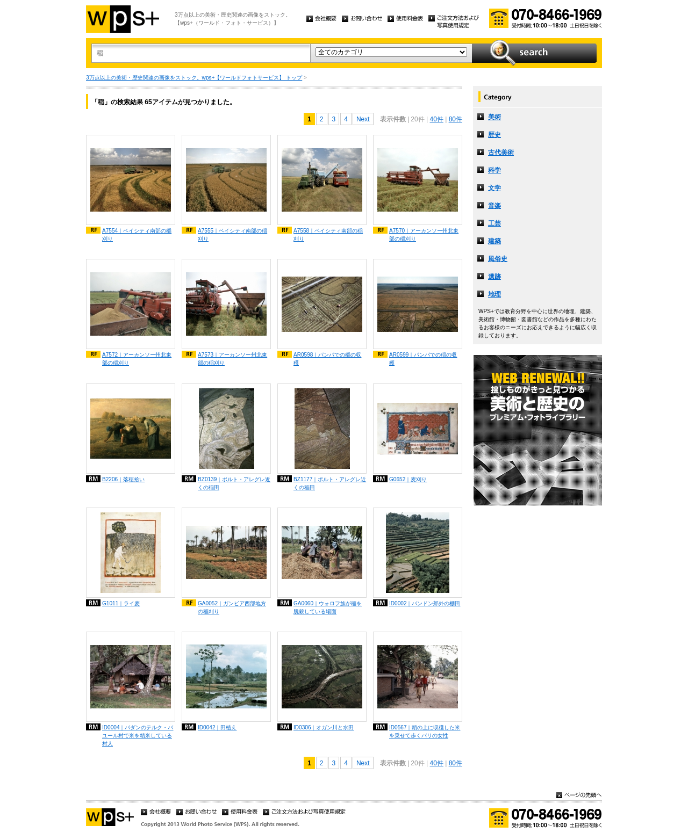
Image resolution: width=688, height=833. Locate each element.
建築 (494, 241)
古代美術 (501, 152)
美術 (494, 117)
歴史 (494, 135)
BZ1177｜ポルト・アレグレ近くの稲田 (329, 483)
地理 (494, 294)
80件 (455, 119)
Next (363, 119)
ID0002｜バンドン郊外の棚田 (425, 603)
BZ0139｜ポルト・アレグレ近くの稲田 (234, 483)
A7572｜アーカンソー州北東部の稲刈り (136, 359)
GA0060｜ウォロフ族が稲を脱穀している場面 (327, 607)
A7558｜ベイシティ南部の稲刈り (328, 235)
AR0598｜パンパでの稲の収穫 (327, 359)
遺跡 (494, 276)
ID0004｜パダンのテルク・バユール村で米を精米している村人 (138, 736)
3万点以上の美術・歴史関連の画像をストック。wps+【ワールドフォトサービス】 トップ (194, 78)
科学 (494, 170)
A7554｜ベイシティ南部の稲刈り (136, 235)
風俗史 (497, 259)
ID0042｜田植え (217, 727)
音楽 (494, 205)
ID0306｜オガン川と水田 (323, 727)
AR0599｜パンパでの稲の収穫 (423, 359)
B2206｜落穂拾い (123, 479)
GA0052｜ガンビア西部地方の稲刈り (232, 607)
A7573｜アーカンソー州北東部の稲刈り (232, 359)
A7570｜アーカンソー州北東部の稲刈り (423, 235)
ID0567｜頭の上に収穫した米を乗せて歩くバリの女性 (425, 731)
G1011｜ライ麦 (121, 603)
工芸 (494, 223)
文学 (494, 188)
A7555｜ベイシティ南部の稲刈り (232, 235)
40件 (436, 119)
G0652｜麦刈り (408, 479)
